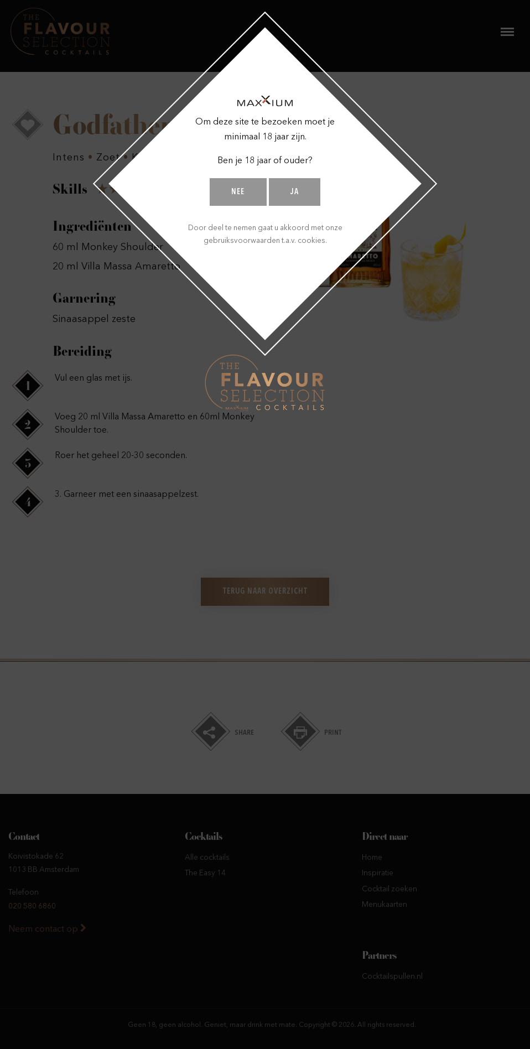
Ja (294, 192)
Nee (238, 192)
